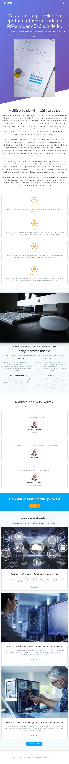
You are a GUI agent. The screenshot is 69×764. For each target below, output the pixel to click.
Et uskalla (34, 505)
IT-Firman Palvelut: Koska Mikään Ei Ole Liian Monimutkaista (34, 646)
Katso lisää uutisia (34, 743)
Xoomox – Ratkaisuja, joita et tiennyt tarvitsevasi (34, 574)
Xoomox (8, 3)
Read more (34, 587)
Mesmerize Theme (50, 757)
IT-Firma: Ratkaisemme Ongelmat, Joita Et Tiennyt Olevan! (34, 722)
